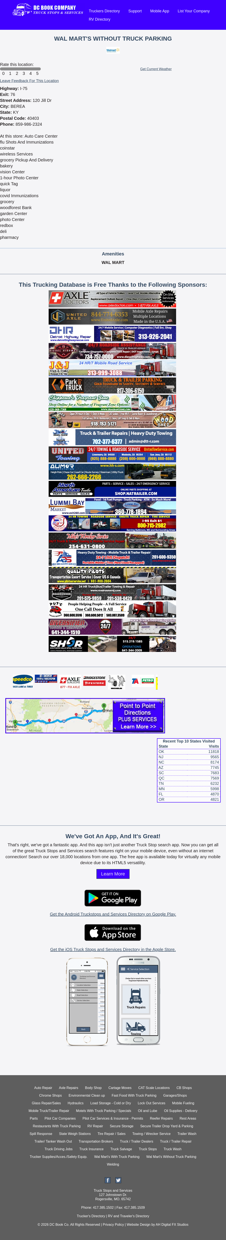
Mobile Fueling (183, 1103)
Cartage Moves (120, 1088)
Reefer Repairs (161, 1118)
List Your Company (194, 11)
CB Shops (184, 1088)
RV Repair (95, 1126)
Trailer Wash (186, 1134)
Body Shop (93, 1088)
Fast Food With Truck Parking (134, 1095)
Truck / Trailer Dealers (136, 1141)
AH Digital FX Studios (172, 1224)
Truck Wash (172, 1149)
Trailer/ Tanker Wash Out (53, 1141)
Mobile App (159, 11)
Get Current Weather (156, 69)
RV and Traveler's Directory (128, 1216)
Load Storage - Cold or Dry (110, 1103)
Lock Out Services (151, 1103)
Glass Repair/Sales (46, 1103)
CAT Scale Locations (154, 1088)
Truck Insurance (91, 1149)
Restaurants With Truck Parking (57, 1126)
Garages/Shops (175, 1095)
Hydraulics (76, 1103)
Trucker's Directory (91, 1216)
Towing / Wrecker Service (151, 1134)
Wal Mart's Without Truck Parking (171, 1157)
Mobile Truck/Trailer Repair (48, 1111)
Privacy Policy (113, 1224)
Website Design (138, 1224)
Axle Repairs (68, 1088)
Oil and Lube (147, 1111)
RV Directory (99, 19)
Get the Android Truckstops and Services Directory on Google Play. (113, 914)
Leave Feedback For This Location (29, 81)
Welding (113, 1164)
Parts (34, 1118)
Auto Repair (43, 1088)
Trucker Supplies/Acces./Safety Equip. (59, 1157)
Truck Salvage (121, 1149)
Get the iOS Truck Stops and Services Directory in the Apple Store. (113, 949)
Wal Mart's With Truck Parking (116, 1157)
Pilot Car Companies (60, 1118)
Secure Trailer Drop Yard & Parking (166, 1126)
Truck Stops (148, 1149)
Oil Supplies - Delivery (180, 1111)
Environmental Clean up (87, 1095)
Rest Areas (187, 1118)
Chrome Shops (50, 1095)
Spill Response (41, 1134)
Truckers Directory (104, 11)
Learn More (113, 874)
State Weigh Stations (75, 1134)
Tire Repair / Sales (111, 1134)
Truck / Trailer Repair (176, 1141)
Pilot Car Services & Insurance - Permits (112, 1118)
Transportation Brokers (96, 1141)
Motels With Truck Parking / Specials (103, 1111)
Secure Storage (121, 1126)
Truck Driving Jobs (59, 1149)
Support (135, 11)
